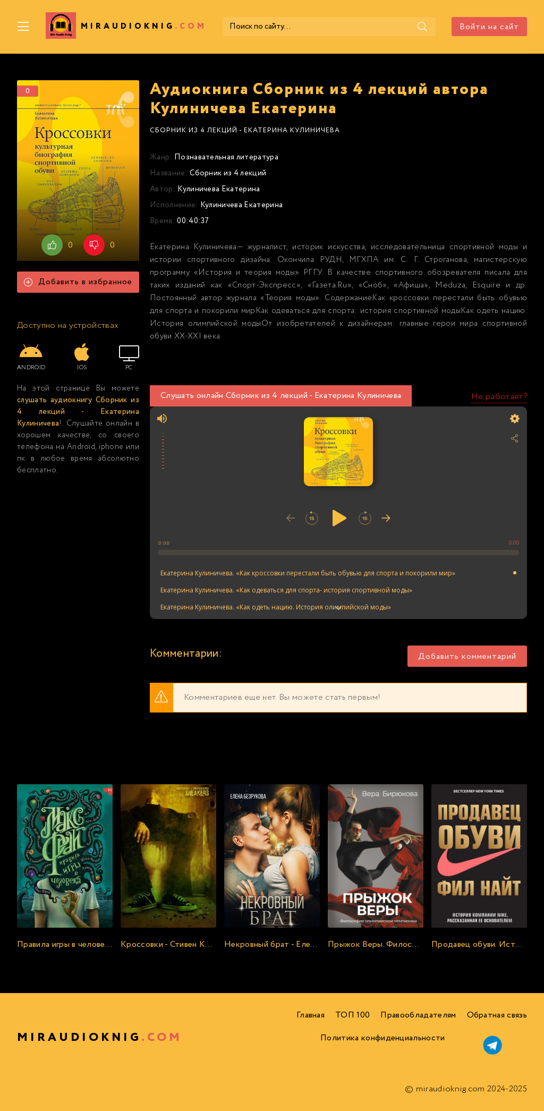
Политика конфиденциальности (382, 1038)
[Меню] (23, 26)
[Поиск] (422, 26)
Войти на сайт (489, 27)
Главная (310, 1015)
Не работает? (499, 397)
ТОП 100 (352, 1015)
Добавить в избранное (78, 282)
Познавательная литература (226, 157)
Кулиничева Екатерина (218, 189)
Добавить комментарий (467, 656)
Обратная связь (497, 1015)
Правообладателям (418, 1015)
